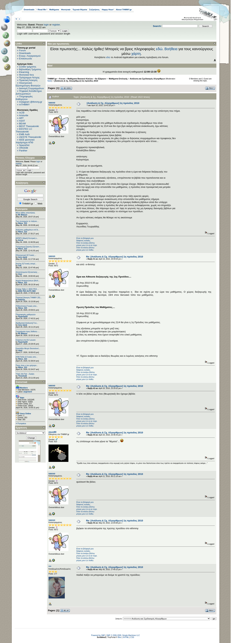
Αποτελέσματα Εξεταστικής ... (27, 272)
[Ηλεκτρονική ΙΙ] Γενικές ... (26, 255)
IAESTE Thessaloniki (30, 137)
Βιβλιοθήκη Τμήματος (30, 69)
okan (20, 350)
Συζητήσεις (94, 9)
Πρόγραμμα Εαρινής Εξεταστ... (28, 247)
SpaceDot (24, 145)
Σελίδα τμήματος (27, 66)
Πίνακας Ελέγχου (25, 157)
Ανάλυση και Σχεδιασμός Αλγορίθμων (147, 79)
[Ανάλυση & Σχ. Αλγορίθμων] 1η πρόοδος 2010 (76, 81)
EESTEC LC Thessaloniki (24, 130)
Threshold (22, 376)
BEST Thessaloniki (29, 126)
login (46, 24)
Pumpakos (22, 424)
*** (50, 566)
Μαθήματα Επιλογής (118, 79)
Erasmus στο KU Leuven (26, 340)
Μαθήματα (54, 9)
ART (21, 118)
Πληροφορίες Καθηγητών (24, 97)
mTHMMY (24, 104)
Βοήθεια (170, 49)
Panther (23, 150)
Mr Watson (22, 215)
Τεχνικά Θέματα (80, 9)
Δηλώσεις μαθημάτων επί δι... (27, 230)
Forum (22, 50)
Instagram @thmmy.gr (30, 101)
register (56, 24)
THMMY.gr (52, 79)
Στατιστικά (21, 382)
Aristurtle (23, 115)
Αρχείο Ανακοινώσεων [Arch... (28, 281)
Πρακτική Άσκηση (28, 80)
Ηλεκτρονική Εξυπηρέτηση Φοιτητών (28, 84)
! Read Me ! (42, 9)
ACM (21, 112)
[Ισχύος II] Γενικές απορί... (26, 264)
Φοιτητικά (65, 9)
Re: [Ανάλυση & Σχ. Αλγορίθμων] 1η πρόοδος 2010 (114, 256)
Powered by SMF (98, 635)
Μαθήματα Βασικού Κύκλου (80, 79)
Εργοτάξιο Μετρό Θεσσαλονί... (28, 348)
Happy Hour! (108, 9)
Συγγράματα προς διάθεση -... (28, 332)
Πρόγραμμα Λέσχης (29, 77)
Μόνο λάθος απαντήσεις (25, 213)
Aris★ (20, 240)
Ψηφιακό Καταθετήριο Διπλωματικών (29, 92)
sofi (19, 266)
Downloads (29, 9)
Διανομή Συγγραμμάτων (31, 88)
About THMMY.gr (124, 9)
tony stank (22, 257)
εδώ (159, 49)
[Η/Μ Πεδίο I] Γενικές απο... (27, 357)
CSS (132, 637)
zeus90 (52, 432)
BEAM (22, 123)
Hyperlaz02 (23, 317)
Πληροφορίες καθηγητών (26, 315)
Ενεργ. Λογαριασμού (30, 55)
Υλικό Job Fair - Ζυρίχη (25, 374)
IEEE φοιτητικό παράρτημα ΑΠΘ (25, 141)
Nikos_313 (22, 223)
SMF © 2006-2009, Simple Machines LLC (123, 635)
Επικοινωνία (25, 58)
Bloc (119, 637)
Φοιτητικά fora (26, 74)
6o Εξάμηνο (100, 79)
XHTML (126, 637)
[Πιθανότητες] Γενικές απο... (27, 306)
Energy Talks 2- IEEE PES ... (27, 289)
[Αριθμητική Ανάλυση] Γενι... (27, 323)
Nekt (49, 81)
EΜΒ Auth (24, 134)
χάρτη (136, 54)
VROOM (23, 147)
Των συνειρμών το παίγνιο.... (27, 221)
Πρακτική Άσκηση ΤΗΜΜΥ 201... (29, 298)
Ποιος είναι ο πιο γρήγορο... (27, 365)
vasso (52, 102)
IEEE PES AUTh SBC (27, 291)
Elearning (24, 72)
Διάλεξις (21, 300)
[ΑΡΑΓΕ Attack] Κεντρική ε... (27, 238)
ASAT (22, 120)
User (20, 274)
